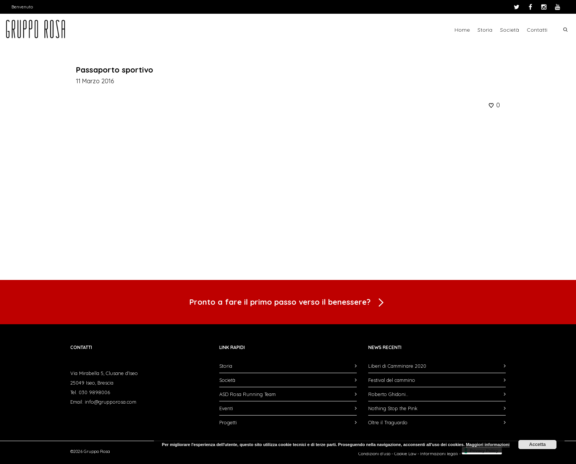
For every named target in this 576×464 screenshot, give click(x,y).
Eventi (226, 408)
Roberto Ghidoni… (388, 394)
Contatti (537, 29)
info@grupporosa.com (110, 402)
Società (509, 29)
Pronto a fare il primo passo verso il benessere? (288, 302)
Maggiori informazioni (488, 444)
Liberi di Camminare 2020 (397, 366)
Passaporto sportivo (114, 69)
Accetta (537, 444)
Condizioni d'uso (374, 453)
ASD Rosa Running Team (247, 394)
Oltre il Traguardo (388, 422)
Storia (484, 29)
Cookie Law (405, 453)
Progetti (228, 422)
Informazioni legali (439, 453)
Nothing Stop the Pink (392, 408)
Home (462, 29)
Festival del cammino (391, 380)
